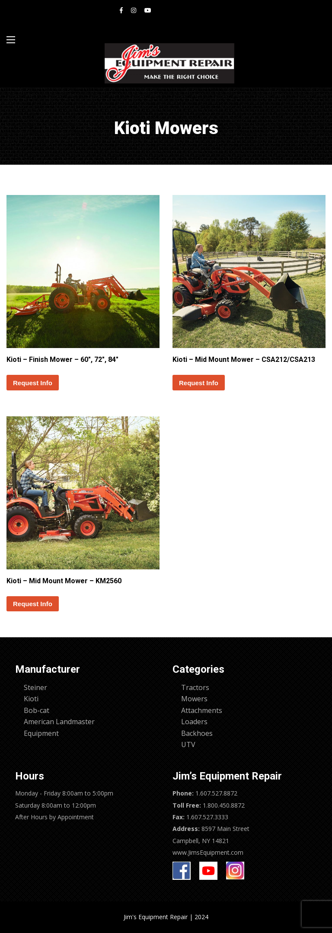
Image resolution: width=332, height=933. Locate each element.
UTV (188, 744)
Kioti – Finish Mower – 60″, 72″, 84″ (62, 359)
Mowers (194, 698)
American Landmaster (59, 721)
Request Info (32, 383)
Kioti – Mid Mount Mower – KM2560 (63, 581)
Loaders (194, 721)
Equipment (41, 733)
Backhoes (197, 733)
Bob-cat (36, 710)
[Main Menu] (10, 39)
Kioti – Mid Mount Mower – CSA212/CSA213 (243, 359)
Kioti (31, 698)
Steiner (35, 687)
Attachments (201, 710)
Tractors (195, 687)
